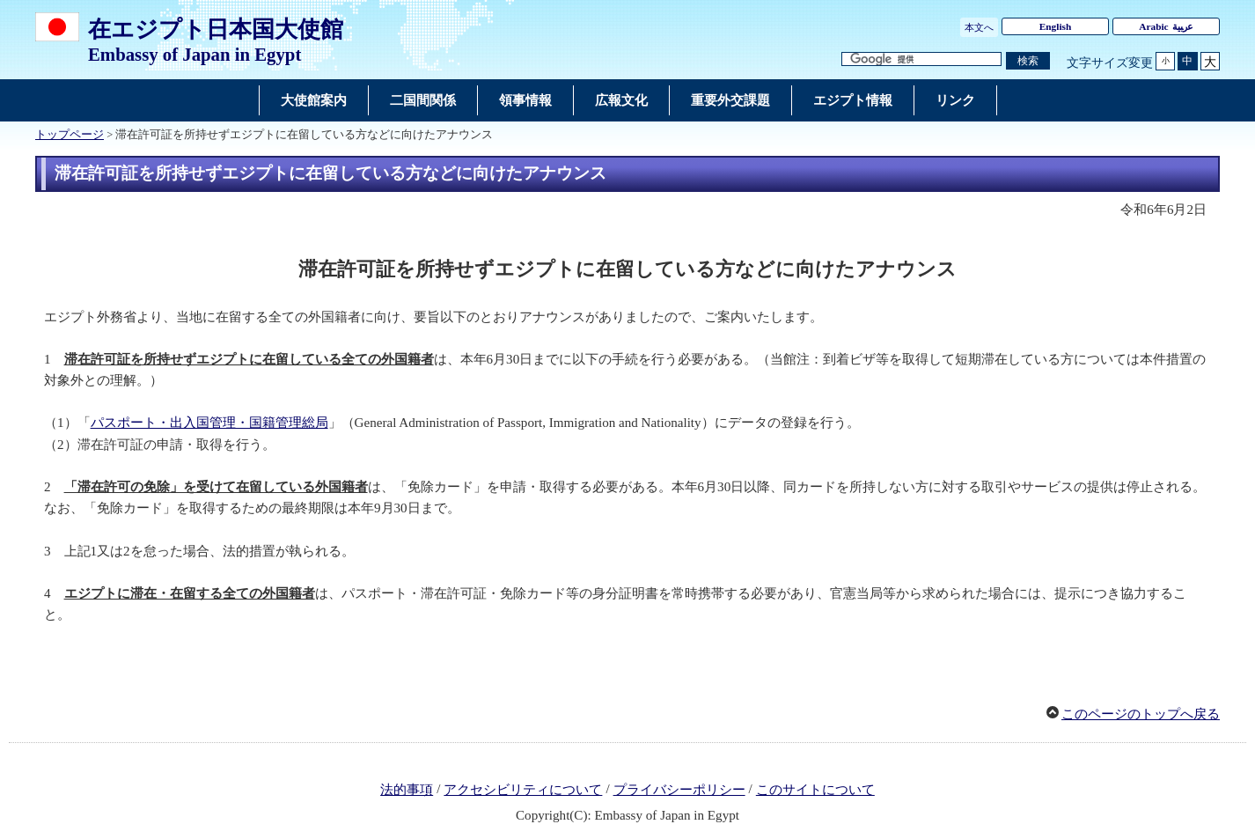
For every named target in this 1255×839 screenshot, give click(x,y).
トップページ (69, 135)
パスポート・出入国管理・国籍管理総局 (209, 423)
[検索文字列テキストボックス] (921, 59)
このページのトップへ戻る (1140, 714)
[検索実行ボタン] (1028, 61)
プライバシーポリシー (679, 790)
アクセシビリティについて (523, 790)
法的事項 (406, 790)
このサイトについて (815, 790)
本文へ (979, 27)
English (1055, 26)
